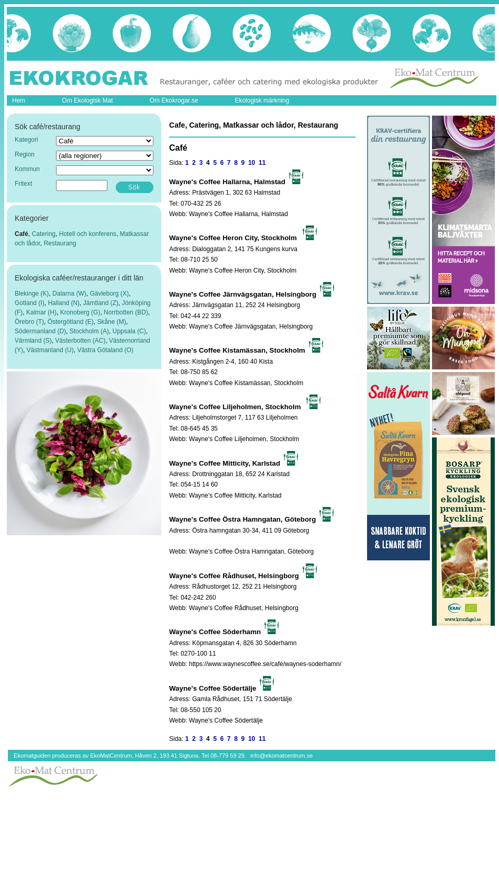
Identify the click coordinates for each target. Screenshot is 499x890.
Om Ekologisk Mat (87, 100)
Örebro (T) (29, 321)
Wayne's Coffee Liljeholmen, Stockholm (244, 439)
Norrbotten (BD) (126, 312)
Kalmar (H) (41, 312)
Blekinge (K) (32, 293)
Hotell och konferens (87, 234)
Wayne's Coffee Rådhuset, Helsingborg (243, 608)
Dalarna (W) (69, 293)
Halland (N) (64, 303)
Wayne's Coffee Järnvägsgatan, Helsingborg (251, 326)
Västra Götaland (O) (105, 350)
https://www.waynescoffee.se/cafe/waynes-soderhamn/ (265, 664)
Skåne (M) (111, 321)
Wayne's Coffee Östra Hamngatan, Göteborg (251, 551)
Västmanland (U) (50, 350)
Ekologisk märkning (262, 100)
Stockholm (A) (89, 331)
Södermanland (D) (40, 331)
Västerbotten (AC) (80, 340)
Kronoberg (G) (80, 312)
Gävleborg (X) (109, 293)
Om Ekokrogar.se (174, 100)
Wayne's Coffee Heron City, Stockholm (242, 270)
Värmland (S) (33, 340)
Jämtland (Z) (100, 303)
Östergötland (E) (71, 321)
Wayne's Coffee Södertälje (226, 720)
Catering (44, 234)
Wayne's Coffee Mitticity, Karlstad (235, 495)
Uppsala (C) (129, 331)
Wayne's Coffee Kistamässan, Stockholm (246, 383)
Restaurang (59, 243)
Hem (18, 100)
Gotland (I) (30, 303)
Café (21, 234)
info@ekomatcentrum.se (281, 755)
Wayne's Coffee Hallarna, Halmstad (238, 214)
